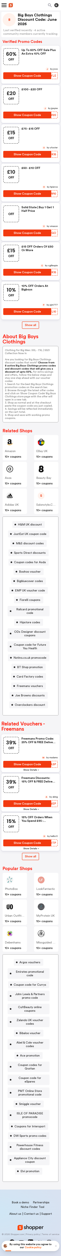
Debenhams (13, 942)
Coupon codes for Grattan (30, 1067)
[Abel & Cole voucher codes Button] (28, 1044)
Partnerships (41, 1202)
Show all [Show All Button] (30, 325)
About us (15, 1213)
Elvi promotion (29, 1171)
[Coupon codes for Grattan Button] (28, 1067)
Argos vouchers (29, 962)
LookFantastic (45, 888)
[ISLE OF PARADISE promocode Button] (28, 1115)
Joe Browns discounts (30, 695)
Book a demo (20, 1202)
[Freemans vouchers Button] (28, 686)
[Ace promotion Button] (28, 1055)
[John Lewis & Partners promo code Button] (28, 996)
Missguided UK (46, 942)
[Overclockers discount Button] (28, 704)
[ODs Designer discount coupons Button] (28, 633)
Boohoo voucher (30, 571)
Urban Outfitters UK (18, 915)
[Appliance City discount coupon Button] (28, 1160)
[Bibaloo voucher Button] (28, 1033)
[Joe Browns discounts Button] (29, 695)
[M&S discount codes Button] (28, 543)
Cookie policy (33, 1247)
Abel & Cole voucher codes (29, 1044)
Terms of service (50, 1234)
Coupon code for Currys (30, 984)
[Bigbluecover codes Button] (28, 581)
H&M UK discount (30, 524)
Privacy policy (33, 1234)
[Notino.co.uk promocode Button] (28, 657)
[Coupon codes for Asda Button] (28, 562)
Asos (8, 477)
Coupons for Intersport (29, 1126)
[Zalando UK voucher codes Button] (28, 1022)
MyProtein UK (45, 915)
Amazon (10, 451)
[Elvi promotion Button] (28, 1171)
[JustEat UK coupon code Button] (28, 534)
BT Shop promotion (30, 667)
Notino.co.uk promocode (30, 657)
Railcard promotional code (29, 611)
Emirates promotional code (30, 973)
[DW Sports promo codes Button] (28, 1135)
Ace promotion (30, 1055)
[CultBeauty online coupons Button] (28, 1009)
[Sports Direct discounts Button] (28, 552)
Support (46, 1213)
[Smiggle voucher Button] (29, 1104)
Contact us (31, 1213)
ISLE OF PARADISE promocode (30, 1115)
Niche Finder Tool (32, 1206)
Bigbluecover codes (30, 581)
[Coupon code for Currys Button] (28, 984)
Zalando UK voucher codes (30, 1022)
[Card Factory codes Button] (28, 676)
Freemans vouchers (30, 686)
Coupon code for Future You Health (30, 646)
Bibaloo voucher (30, 1033)
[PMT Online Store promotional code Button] (28, 1093)
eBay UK (41, 451)
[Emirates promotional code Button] (28, 973)
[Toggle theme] (56, 5)
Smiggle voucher (30, 1103)
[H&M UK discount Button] (28, 524)
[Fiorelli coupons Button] (28, 599)
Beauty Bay (43, 477)
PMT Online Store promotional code (30, 1092)
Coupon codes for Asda (30, 562)
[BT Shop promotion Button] (29, 667)
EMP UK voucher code (30, 590)
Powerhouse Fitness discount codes (29, 1147)
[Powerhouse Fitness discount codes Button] (28, 1147)
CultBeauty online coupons (30, 1009)
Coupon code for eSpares (30, 1080)
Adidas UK (12, 504)
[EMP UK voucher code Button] (28, 590)
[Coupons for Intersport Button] (28, 1126)
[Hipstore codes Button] (28, 622)
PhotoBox (11, 888)
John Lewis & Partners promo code (30, 996)
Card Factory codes (30, 676)
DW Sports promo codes (30, 1135)
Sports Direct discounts (30, 552)
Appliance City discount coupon (30, 1160)
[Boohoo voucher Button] (29, 571)
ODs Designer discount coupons (30, 633)
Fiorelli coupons (30, 599)
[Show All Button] (30, 856)
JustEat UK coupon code (30, 533)
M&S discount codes (30, 543)
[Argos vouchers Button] (28, 962)
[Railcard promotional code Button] (28, 611)
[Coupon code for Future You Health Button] (28, 646)
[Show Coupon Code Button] (27, 75)
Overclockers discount (30, 704)
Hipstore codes (30, 622)
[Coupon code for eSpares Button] (28, 1080)
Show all (30, 856)
